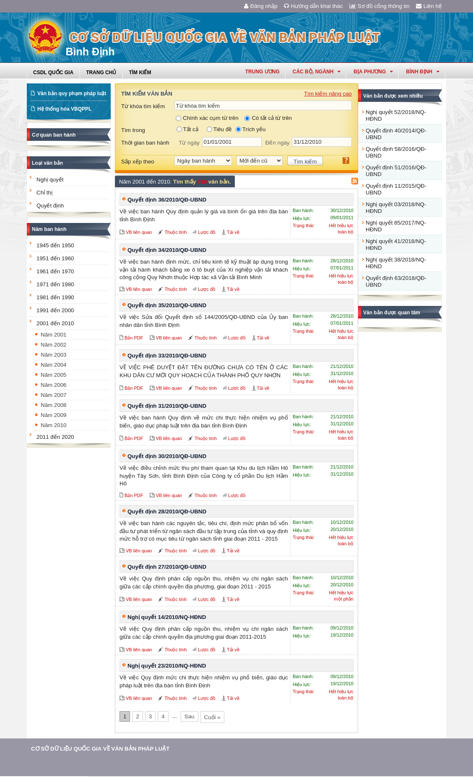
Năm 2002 (54, 345)
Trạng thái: (303, 225)
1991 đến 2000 (55, 310)
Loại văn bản (47, 163)
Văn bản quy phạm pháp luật (71, 93)
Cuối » (212, 717)
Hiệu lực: (302, 218)
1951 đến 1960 (55, 258)
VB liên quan (139, 232)
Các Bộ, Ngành (317, 72)
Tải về (233, 232)
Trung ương (262, 72)
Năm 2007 (54, 395)
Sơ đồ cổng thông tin (379, 6)
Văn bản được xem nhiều (393, 96)
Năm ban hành (49, 229)
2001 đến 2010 (55, 323)
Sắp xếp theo (137, 161)
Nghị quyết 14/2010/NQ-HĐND (166, 617)
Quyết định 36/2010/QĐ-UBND (166, 200)
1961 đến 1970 (55, 271)
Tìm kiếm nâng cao (328, 94)
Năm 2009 (54, 415)
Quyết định (50, 205)
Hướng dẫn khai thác (313, 6)
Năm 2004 (54, 365)
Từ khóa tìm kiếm (143, 106)
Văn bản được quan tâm (391, 313)
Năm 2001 (54, 335)
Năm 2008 (54, 405)
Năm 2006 (54, 385)
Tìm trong (133, 130)
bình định (422, 72)
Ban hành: (303, 210)
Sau (190, 716)
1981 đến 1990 (55, 297)
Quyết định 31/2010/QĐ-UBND (166, 406)
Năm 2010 (54, 425)
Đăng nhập (261, 6)
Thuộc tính (175, 232)
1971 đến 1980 (55, 284)
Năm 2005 (54, 375)
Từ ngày (189, 143)
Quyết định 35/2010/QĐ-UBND (166, 305)
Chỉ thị (44, 192)
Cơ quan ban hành (53, 135)
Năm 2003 (54, 355)
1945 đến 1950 (55, 245)
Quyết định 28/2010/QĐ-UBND (166, 511)
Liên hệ (429, 6)
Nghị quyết (49, 179)
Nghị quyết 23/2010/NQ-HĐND (166, 666)
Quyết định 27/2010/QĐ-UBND (166, 567)
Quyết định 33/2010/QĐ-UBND (166, 355)
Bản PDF (134, 337)
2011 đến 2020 (55, 437)
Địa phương (373, 72)
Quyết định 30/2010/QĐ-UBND (166, 456)
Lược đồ (207, 232)
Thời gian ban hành (145, 143)
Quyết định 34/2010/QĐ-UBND (166, 250)
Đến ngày (277, 143)
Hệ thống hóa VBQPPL (64, 109)
